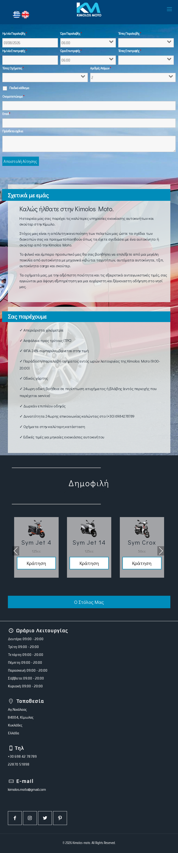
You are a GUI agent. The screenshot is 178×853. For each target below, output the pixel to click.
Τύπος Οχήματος (12, 68)
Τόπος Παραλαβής (129, 33)
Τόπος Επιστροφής (129, 51)
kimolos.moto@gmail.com (27, 789)
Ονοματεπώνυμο (13, 96)
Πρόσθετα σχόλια (12, 131)
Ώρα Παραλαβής (71, 33)
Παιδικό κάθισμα (19, 88)
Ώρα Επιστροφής (70, 51)
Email (6, 114)
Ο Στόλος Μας (89, 602)
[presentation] (15, 550)
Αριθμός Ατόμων (100, 68)
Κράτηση (36, 563)
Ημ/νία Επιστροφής (14, 51)
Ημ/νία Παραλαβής (14, 33)
